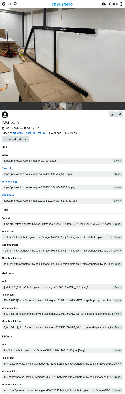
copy (117, 161)
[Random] (9, 4)
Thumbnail (9, 181)
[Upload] (104, 4)
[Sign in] (109, 4)
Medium (8, 195)
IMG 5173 (11, 122)
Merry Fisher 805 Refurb (29, 133)
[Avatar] (5, 114)
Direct (7, 168)
